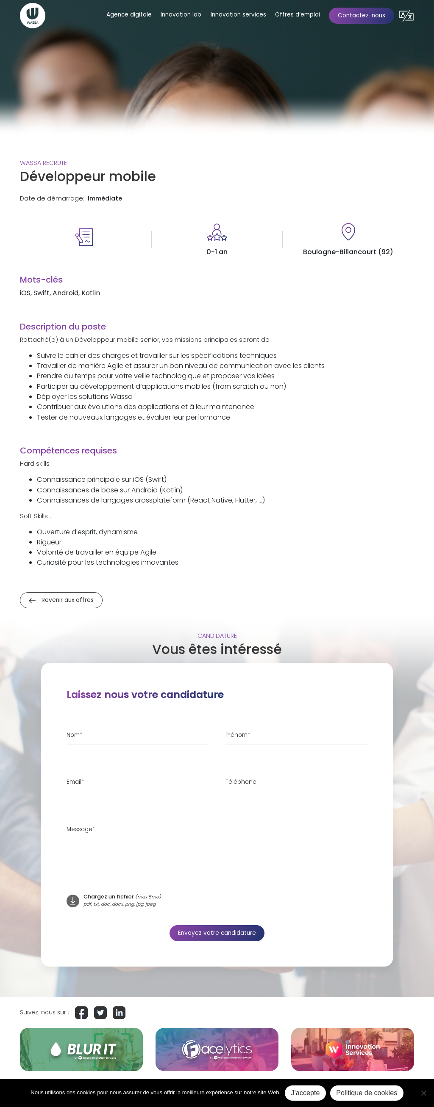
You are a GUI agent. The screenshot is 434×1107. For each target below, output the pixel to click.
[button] (406, 15)
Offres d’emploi (297, 15)
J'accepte (305, 1092)
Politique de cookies (366, 1092)
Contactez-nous (361, 15)
